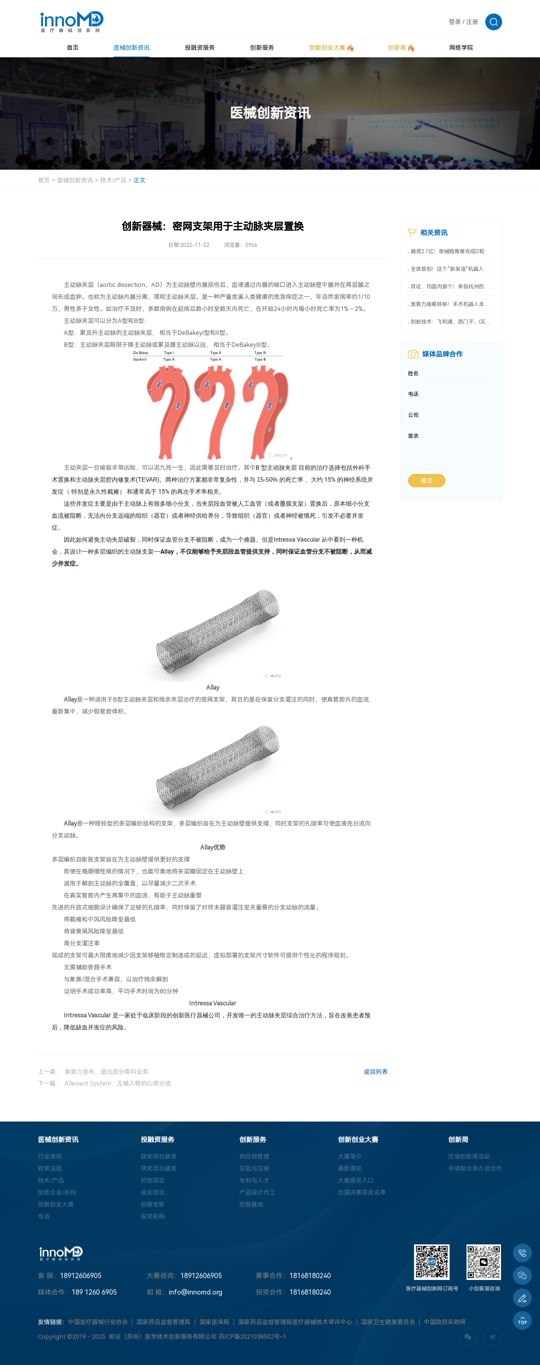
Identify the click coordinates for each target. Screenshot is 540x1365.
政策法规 (50, 1168)
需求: (414, 436)
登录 (455, 21)
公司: (414, 415)
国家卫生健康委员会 (388, 1322)
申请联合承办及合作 (475, 1168)
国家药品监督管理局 (163, 1322)
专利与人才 (254, 1180)
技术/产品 (113, 180)
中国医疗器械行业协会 (98, 1322)
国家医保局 (215, 1322)
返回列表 (368, 1072)
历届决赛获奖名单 (362, 1192)
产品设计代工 (257, 1192)
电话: (414, 394)
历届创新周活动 (469, 1156)
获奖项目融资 (159, 1156)
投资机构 (153, 1216)
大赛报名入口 (356, 1180)
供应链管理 (254, 1156)
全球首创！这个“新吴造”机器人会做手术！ (452, 269)
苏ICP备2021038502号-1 (252, 1336)
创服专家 (153, 1204)
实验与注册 (254, 1168)
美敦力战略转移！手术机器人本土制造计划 (452, 304)
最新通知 (350, 1168)
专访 (44, 1216)
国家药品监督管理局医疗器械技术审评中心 (295, 1322)
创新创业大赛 (56, 1204)
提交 (427, 481)
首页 (44, 180)
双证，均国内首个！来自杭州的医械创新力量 (452, 287)
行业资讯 (50, 1156)
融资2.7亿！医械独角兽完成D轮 (447, 251)
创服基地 (251, 1204)
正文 (140, 180)
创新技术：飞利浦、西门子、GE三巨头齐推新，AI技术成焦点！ (452, 322)
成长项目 (153, 1192)
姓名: (414, 373)
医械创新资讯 (75, 180)
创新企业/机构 (57, 1192)
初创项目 (153, 1180)
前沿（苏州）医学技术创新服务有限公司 (163, 1336)
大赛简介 (350, 1156)
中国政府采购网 (445, 1322)
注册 (472, 21)
